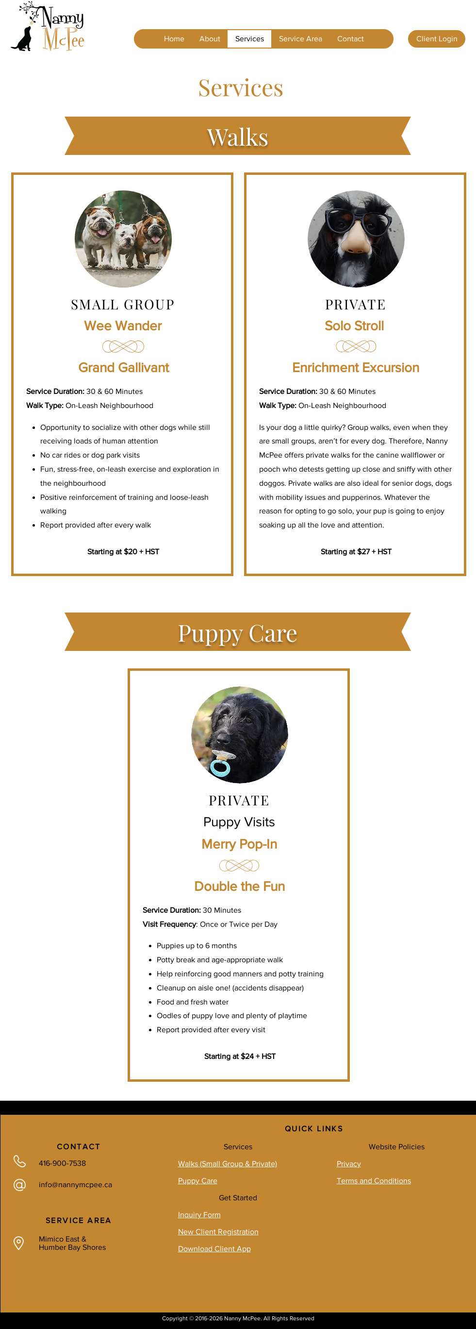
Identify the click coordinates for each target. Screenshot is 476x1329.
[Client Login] (436, 39)
